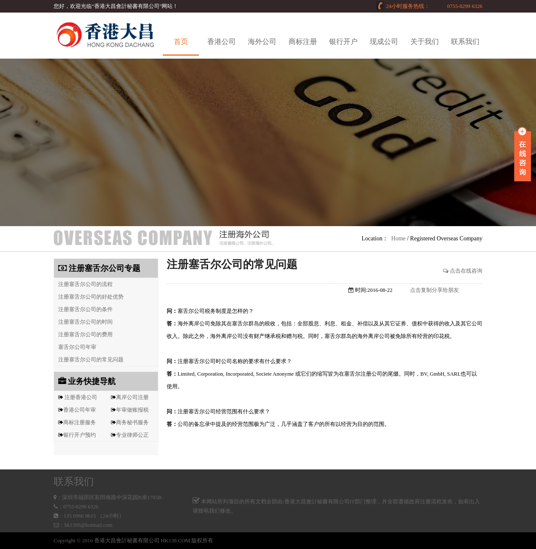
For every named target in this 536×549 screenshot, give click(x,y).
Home (398, 238)
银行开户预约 (79, 435)
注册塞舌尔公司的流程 (83, 284)
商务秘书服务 (132, 422)
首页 (181, 42)
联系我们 (465, 42)
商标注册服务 (79, 422)
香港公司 (221, 42)
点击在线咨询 (462, 271)
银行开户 (343, 42)
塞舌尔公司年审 (75, 347)
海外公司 (262, 42)
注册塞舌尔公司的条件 (83, 309)
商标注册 (303, 42)
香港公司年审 (79, 410)
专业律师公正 (132, 435)
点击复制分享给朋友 (434, 290)
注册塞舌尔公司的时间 (83, 322)
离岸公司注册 (132, 397)
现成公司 (384, 42)
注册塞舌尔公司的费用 (83, 335)
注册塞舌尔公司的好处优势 (89, 297)
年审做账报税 (132, 410)
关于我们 (424, 42)
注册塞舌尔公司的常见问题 (89, 360)
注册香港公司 (80, 397)
